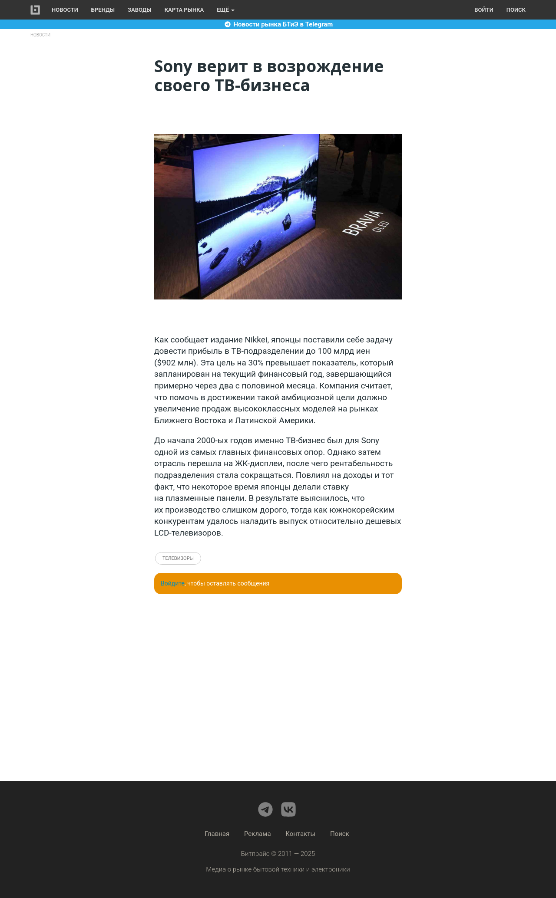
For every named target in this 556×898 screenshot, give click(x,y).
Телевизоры (178, 558)
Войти (483, 10)
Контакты (300, 834)
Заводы (140, 10)
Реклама (257, 834)
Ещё (226, 10)
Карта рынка (184, 10)
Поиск (516, 10)
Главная (217, 834)
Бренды (103, 10)
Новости (65, 10)
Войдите (173, 583)
